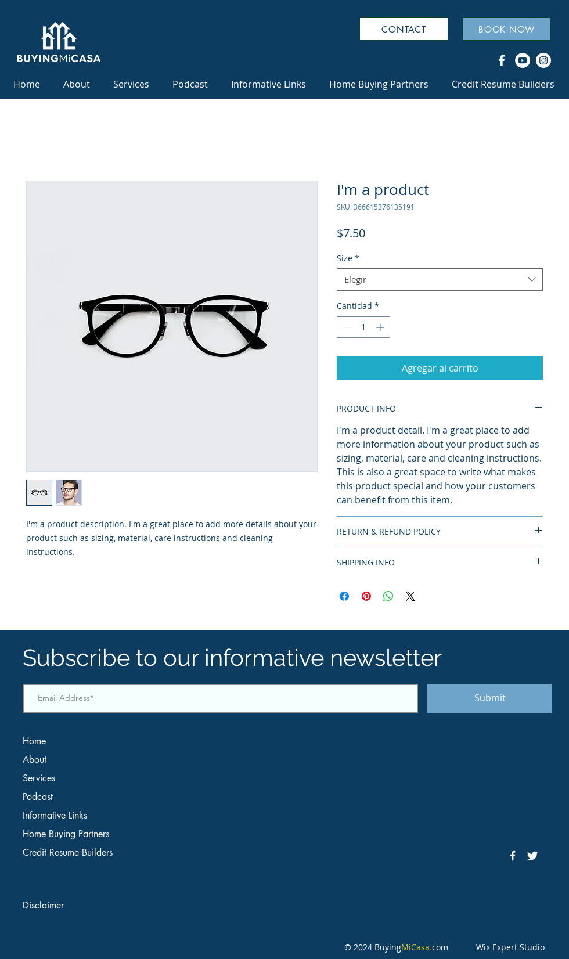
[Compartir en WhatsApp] (388, 596)
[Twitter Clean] (532, 855)
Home (34, 741)
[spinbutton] (363, 327)
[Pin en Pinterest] (366, 596)
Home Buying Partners (66, 834)
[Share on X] (410, 596)
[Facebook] (501, 60)
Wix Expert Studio (507, 947)
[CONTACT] (403, 29)
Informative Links (55, 815)
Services (39, 778)
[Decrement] (345, 327)
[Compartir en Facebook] (344, 596)
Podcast (38, 797)
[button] (268, 84)
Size (348, 258)
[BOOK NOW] (506, 29)
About (34, 760)
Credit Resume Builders (68, 852)
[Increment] (381, 327)
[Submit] (489, 698)
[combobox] (440, 279)
